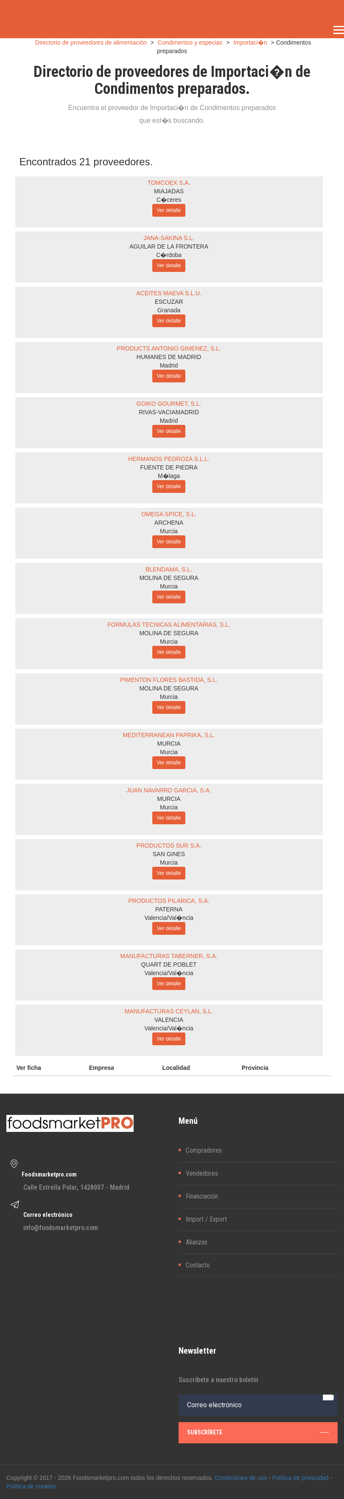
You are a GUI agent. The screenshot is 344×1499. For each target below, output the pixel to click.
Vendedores (202, 1173)
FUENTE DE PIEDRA (168, 467)
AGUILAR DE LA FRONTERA (168, 246)
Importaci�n (250, 42)
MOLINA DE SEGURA (168, 577)
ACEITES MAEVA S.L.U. (168, 293)
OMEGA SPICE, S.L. (168, 514)
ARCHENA (168, 522)
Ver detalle (169, 210)
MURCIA (168, 743)
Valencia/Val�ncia (168, 917)
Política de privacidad (300, 1477)
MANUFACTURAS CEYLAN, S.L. (169, 1011)
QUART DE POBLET (169, 964)
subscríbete (258, 1432)
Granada (168, 310)
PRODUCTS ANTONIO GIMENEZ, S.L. (169, 348)
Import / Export (206, 1219)
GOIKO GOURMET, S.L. (169, 403)
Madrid (169, 365)
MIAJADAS (169, 191)
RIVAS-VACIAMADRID (169, 412)
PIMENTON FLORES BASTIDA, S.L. (169, 679)
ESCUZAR (169, 301)
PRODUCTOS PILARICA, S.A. (169, 900)
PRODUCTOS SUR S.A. (169, 845)
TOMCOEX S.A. (169, 182)
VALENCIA (168, 1019)
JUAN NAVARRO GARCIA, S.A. (168, 790)
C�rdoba (169, 255)
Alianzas (196, 1242)
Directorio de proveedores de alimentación (91, 42)
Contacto (198, 1265)
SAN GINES (169, 854)
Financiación (202, 1196)
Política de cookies (31, 1486)
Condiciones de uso (241, 1477)
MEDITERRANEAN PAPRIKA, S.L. (169, 735)
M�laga (169, 475)
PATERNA (168, 909)
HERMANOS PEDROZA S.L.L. (169, 458)
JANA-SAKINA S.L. (168, 238)
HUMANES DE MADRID (169, 357)
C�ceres (169, 199)
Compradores (204, 1150)
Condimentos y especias (190, 42)
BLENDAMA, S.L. (168, 569)
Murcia (169, 531)
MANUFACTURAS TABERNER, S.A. (169, 956)
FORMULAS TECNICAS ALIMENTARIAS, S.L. (168, 624)
